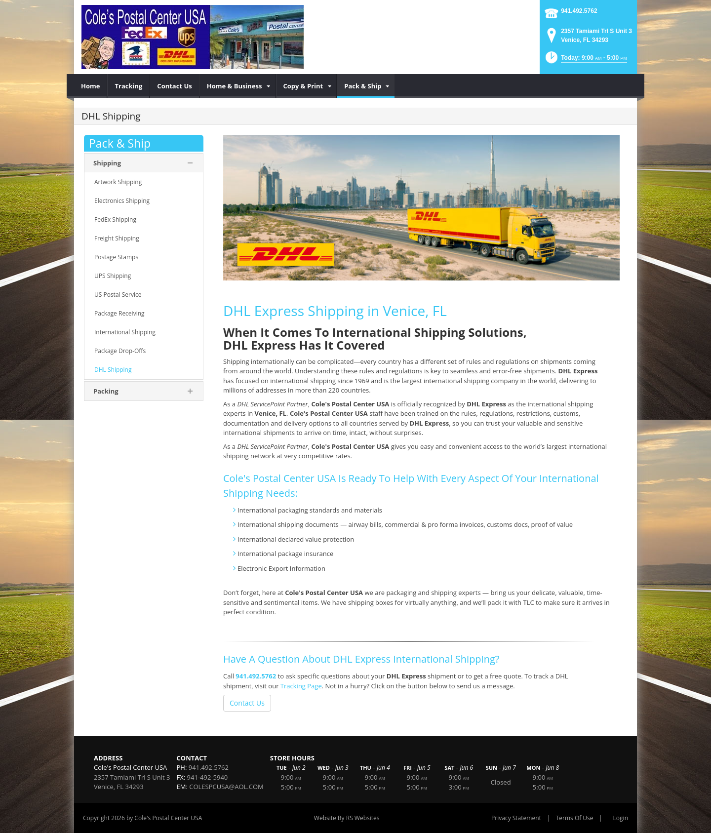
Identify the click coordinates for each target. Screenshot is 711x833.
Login (620, 818)
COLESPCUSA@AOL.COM (226, 786)
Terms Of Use (574, 818)
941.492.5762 (579, 10)
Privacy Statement (516, 818)
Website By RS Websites (347, 818)
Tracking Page (301, 685)
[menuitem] (90, 86)
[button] (585, 60)
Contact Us (247, 703)
